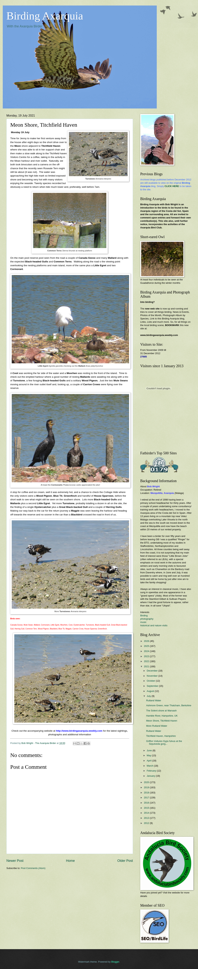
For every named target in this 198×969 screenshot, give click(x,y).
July (149, 696)
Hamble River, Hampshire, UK (162, 715)
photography (146, 618)
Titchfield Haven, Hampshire (161, 736)
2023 (147, 656)
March (150, 765)
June (150, 750)
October (151, 680)
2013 (147, 818)
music (143, 622)
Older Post (125, 861)
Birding (144, 615)
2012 (147, 823)
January (151, 775)
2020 (147, 782)
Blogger (115, 961)
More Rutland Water (156, 725)
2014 (147, 812)
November (152, 675)
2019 (147, 787)
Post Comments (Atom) (33, 868)
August (151, 691)
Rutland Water (153, 700)
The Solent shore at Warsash (161, 710)
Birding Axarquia (44, 16)
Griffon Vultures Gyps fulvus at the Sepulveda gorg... (164, 742)
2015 (147, 807)
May (149, 755)
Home (70, 861)
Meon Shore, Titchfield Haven (161, 720)
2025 (147, 646)
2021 (147, 666)
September (153, 686)
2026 (147, 641)
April (149, 760)
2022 (147, 661)
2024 (147, 651)
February (152, 770)
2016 (147, 802)
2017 (147, 797)
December (152, 670)
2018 (147, 792)
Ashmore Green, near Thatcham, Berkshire (168, 705)
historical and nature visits (153, 625)
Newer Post (14, 861)
